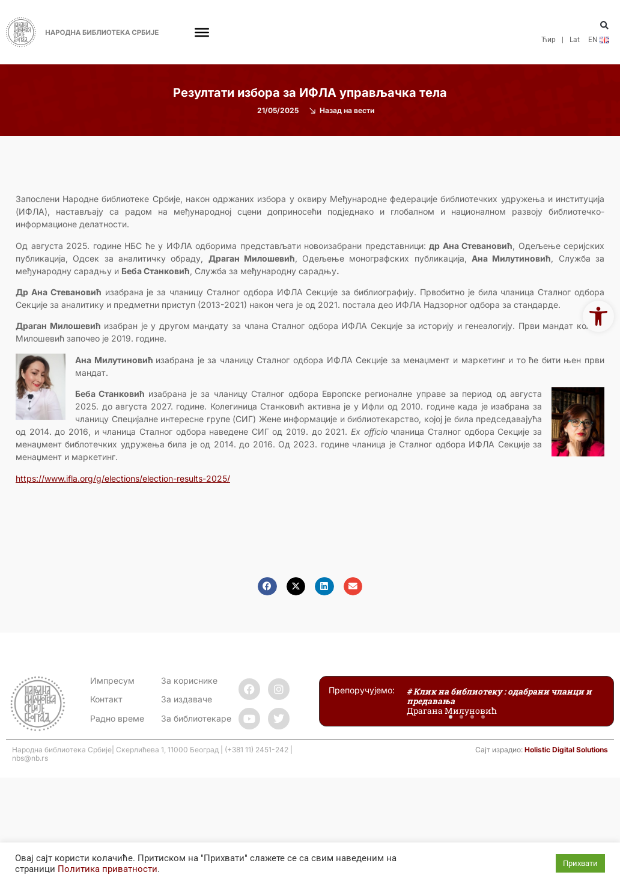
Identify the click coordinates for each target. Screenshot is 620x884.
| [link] (563, 39)
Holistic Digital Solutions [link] (566, 749)
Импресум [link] (112, 680)
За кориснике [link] (189, 680)
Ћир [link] (548, 39)
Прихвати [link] (580, 863)
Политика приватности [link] (107, 869)
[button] (604, 25)
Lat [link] (575, 39)
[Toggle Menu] (202, 32)
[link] (598, 316)
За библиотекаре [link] (196, 718)
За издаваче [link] (186, 699)
